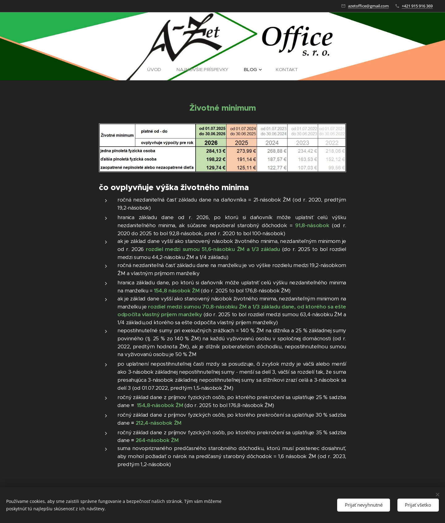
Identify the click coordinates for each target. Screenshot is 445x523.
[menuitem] (156, 69)
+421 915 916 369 (417, 6)
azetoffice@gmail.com (368, 6)
